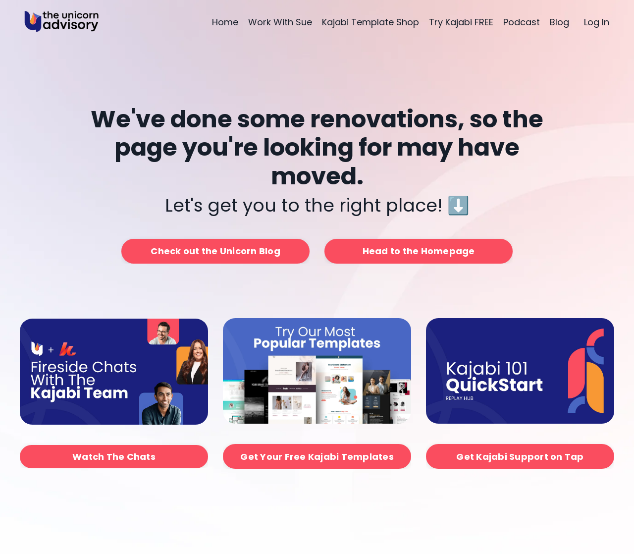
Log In (596, 22)
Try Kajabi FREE (461, 22)
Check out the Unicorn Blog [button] (215, 251)
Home (225, 22)
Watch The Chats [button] (114, 456)
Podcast (521, 22)
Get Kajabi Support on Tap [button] (519, 456)
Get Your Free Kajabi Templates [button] (317, 456)
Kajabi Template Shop (370, 22)
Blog (559, 22)
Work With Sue (280, 22)
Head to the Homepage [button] (419, 251)
